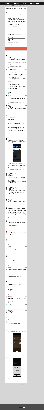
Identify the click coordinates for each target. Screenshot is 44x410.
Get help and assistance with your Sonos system (12, 5)
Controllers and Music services (20, 5)
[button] (34, 3)
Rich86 (8, 231)
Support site (26, 3)
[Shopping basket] (41, 1)
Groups (23, 3)
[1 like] (10, 44)
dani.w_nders (9, 69)
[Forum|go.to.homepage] (10, 3)
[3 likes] (10, 301)
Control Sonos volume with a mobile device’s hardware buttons (13, 26)
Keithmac (8, 304)
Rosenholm (9, 310)
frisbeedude (9, 296)
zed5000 (8, 246)
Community (6, 5)
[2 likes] (10, 92)
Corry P (8, 95)
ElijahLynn (8, 321)
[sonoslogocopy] (22, 1)
